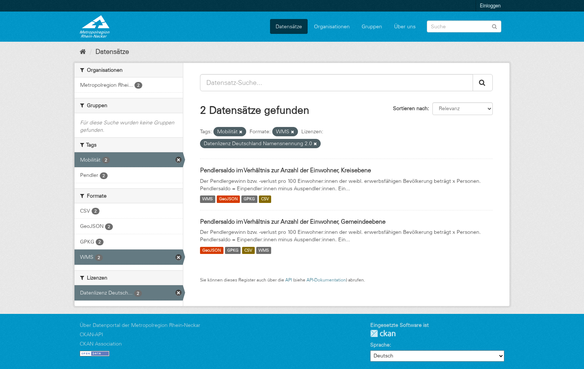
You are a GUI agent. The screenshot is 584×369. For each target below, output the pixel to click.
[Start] (83, 52)
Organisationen (332, 26)
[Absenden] (494, 26)
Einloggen (490, 6)
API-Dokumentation (326, 280)
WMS (207, 199)
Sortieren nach (410, 108)
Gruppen (372, 26)
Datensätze (289, 26)
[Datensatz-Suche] (464, 26)
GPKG (249, 199)
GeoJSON (228, 199)
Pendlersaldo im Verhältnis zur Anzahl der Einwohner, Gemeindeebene (292, 221)
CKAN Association (101, 343)
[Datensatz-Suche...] (336, 82)
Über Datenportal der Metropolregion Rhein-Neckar (140, 325)
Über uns (405, 26)
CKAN (383, 333)
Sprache (380, 344)
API (288, 280)
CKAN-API (91, 334)
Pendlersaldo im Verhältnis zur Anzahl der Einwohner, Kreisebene (285, 170)
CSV (265, 199)
